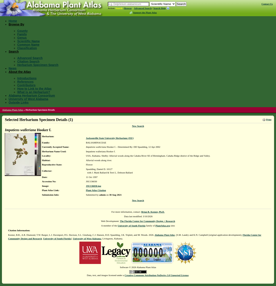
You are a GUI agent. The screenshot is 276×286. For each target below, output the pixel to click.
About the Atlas (20, 72)
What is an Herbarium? (33, 92)
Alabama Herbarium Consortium (32, 95)
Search (119, 8)
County (22, 31)
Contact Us (267, 4)
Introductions (26, 78)
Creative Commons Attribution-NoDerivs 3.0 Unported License (157, 275)
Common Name (28, 44)
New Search (138, 126)
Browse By (16, 24)
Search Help (159, 8)
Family (22, 34)
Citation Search (28, 61)
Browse (128, 8)
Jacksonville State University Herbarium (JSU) (109, 138)
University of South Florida (132, 225)
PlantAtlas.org (162, 225)
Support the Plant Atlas (145, 12)
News (13, 68)
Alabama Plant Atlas (12, 109)
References (25, 81)
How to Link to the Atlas (34, 88)
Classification (27, 48)
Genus (22, 37)
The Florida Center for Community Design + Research (147, 221)
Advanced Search (143, 8)
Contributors (26, 85)
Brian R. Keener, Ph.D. (153, 212)
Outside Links (19, 102)
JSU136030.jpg (93, 186)
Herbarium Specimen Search (37, 65)
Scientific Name (28, 41)
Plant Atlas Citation (96, 190)
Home (13, 21)
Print (268, 119)
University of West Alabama (28, 99)
